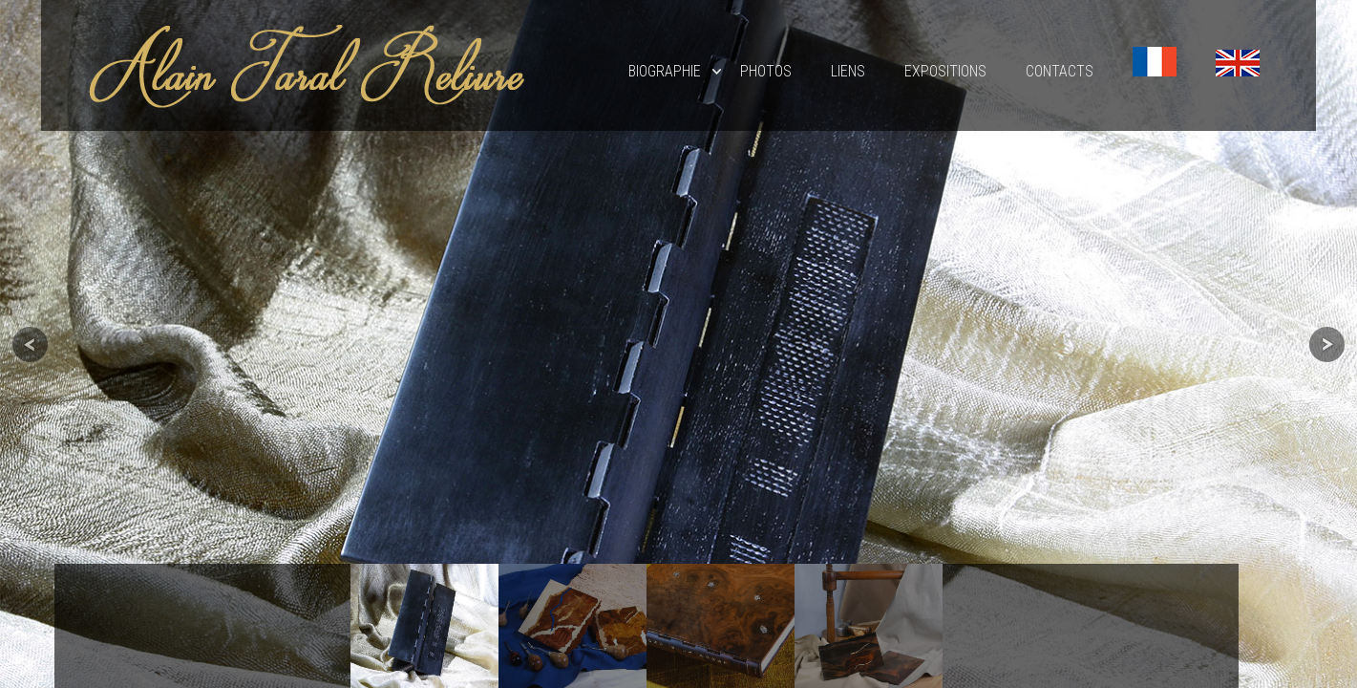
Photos (766, 71)
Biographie (664, 71)
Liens (848, 71)
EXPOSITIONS (945, 71)
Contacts (1059, 71)
